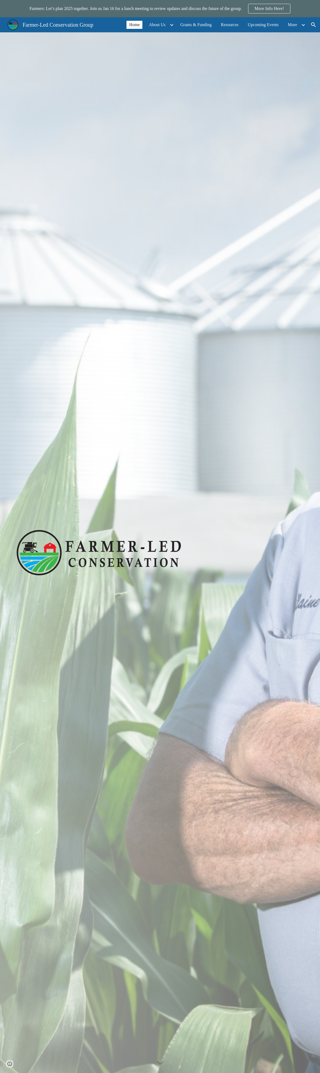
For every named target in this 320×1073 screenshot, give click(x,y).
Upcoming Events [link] (263, 24)
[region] (160, 8)
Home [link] (134, 24)
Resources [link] (229, 24)
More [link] (292, 24)
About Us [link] (157, 24)
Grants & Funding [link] (196, 24)
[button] (313, 24)
